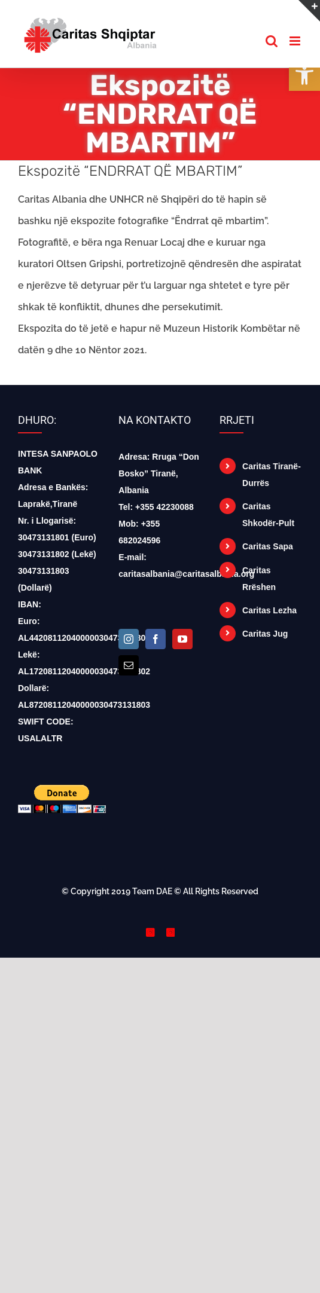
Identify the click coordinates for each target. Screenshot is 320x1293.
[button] (304, 75)
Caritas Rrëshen (259, 579)
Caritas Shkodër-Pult (268, 515)
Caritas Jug (265, 633)
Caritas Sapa (267, 546)
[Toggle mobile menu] (295, 41)
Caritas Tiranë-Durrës (271, 474)
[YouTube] (182, 639)
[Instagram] (128, 639)
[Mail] (128, 665)
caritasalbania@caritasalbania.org (186, 574)
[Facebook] (155, 639)
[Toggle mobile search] (272, 41)
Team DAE (152, 891)
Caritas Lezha (269, 610)
